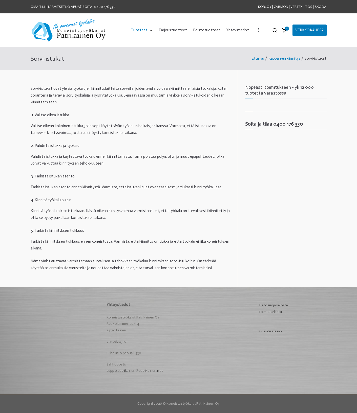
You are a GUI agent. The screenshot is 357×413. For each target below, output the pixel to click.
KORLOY (264, 7)
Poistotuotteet (206, 30)
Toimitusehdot (270, 312)
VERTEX (296, 7)
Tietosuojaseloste (273, 305)
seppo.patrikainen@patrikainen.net (135, 371)
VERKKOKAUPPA (309, 30)
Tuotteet (141, 30)
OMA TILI (38, 7)
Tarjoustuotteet (173, 30)
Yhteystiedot (237, 30)
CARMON (281, 7)
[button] (150, 30)
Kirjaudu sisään (270, 331)
